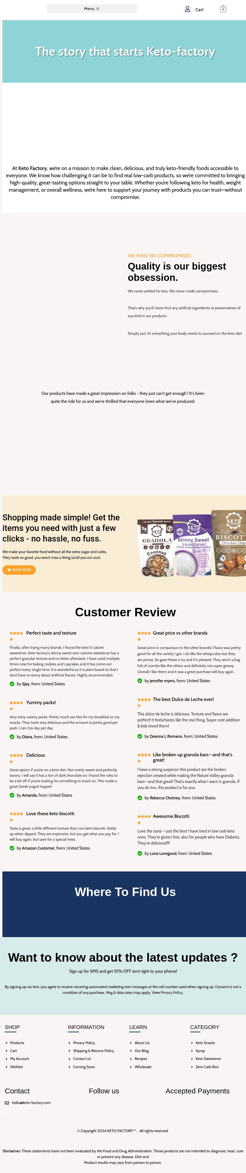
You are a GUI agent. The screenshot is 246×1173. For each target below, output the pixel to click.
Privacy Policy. (172, 992)
